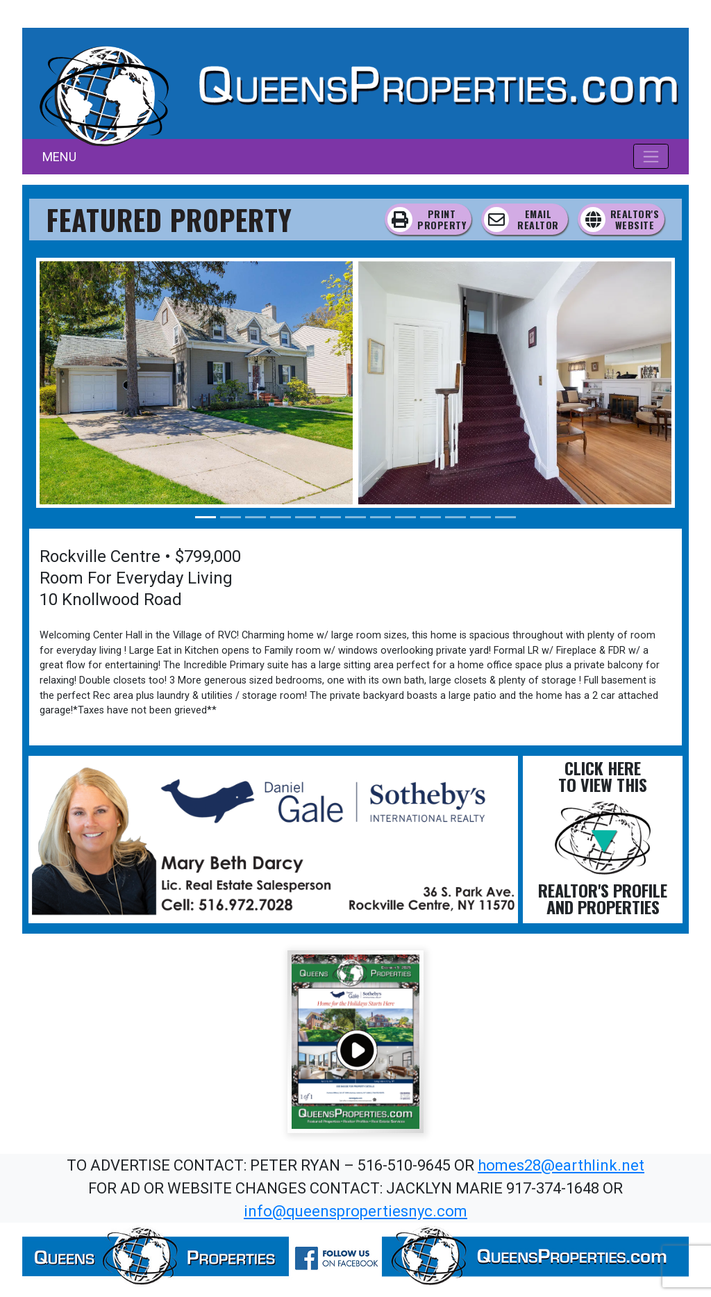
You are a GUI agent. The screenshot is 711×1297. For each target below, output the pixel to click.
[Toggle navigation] (651, 156)
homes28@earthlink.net (561, 1165)
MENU (59, 156)
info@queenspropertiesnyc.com (355, 1211)
